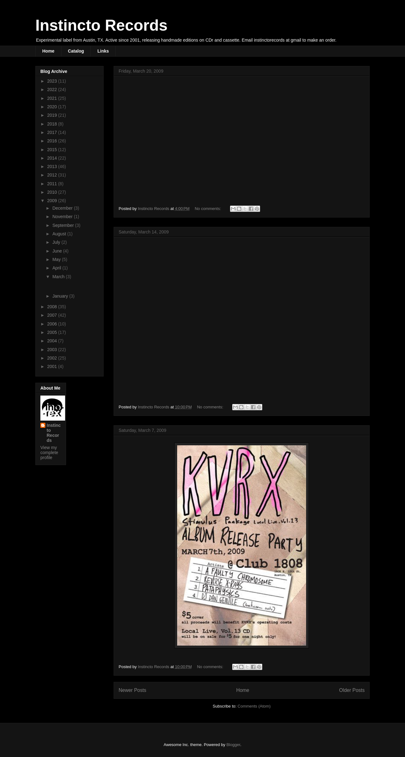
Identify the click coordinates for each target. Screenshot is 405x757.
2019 (52, 115)
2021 (52, 98)
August (59, 233)
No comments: (208, 208)
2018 (52, 123)
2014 (52, 158)
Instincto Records (101, 25)
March (59, 276)
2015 (52, 149)
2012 (52, 174)
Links (103, 51)
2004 (52, 340)
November (63, 216)
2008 (52, 306)
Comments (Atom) (254, 706)
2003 (52, 349)
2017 (52, 132)
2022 (52, 89)
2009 (52, 200)
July (56, 242)
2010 (52, 192)
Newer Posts (132, 690)
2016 (52, 140)
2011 (52, 183)
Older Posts (352, 690)
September (63, 225)
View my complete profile (49, 452)
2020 (52, 106)
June (57, 250)
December (63, 208)
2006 (52, 323)
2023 (52, 81)
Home (48, 51)
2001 (52, 366)
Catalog (76, 51)
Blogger (233, 744)
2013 (52, 166)
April (57, 267)
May (57, 259)
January (60, 296)
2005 (52, 332)
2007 (52, 315)
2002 (52, 358)
